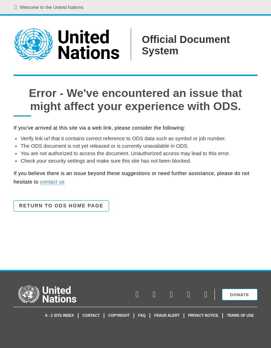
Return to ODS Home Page (61, 205)
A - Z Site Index (59, 315)
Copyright (119, 315)
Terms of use (240, 315)
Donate (239, 294)
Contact (91, 315)
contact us (52, 182)
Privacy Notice (203, 315)
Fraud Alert (167, 315)
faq (142, 315)
